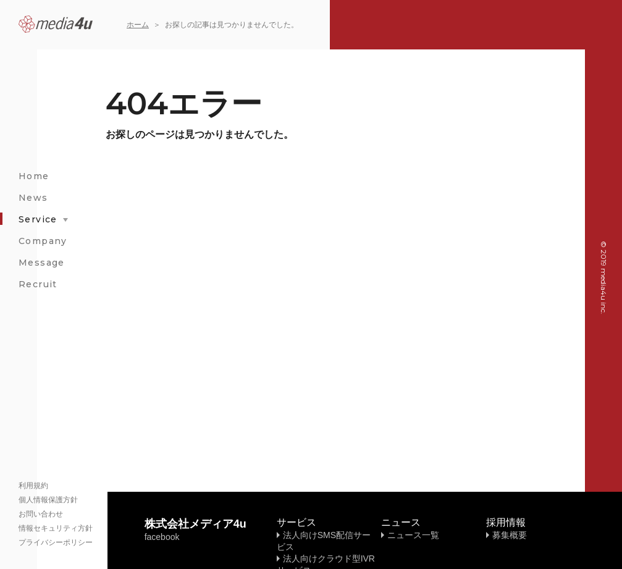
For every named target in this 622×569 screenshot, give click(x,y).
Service (38, 219)
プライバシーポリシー (56, 542)
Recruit (38, 284)
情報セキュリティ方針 (56, 528)
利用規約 (33, 485)
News (33, 197)
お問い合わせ (41, 514)
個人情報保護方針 (48, 499)
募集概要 (509, 535)
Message (42, 262)
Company (43, 241)
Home (34, 176)
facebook (162, 537)
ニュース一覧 (413, 535)
